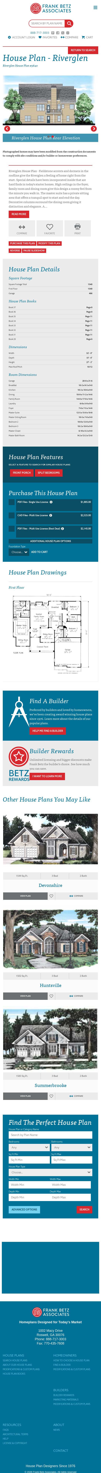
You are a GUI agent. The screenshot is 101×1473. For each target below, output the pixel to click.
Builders (60, 1390)
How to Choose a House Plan (71, 1360)
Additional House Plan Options (50, 541)
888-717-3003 (39, 32)
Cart (89, 37)
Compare (71, 37)
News (56, 1430)
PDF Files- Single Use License (54, 502)
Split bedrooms (49, 473)
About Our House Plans (17, 1365)
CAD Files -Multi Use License (54, 515)
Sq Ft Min (13, 1154)
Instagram (67, 32)
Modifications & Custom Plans (21, 1369)
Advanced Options (24, 1209)
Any (14, 1147)
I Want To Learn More (47, 776)
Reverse (15, 250)
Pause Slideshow (34, 250)
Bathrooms (56, 1141)
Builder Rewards (63, 1395)
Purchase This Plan (22, 243)
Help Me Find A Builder (47, 731)
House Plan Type (17, 1166)
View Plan (25, 896)
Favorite (49, 233)
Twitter (62, 32)
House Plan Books (14, 1373)
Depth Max (55, 1191)
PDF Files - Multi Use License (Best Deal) (54, 529)
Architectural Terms (15, 1434)
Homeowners (64, 1355)
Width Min (14, 1179)
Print (77, 233)
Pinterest (52, 32)
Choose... (17, 552)
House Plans (13, 1355)
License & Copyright (15, 1443)
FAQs (6, 1430)
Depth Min (14, 1191)
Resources (12, 1424)
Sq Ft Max (56, 1154)
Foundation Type (17, 546)
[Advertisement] (50, 1268)
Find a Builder (62, 1365)
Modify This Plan (49, 243)
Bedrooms (14, 1141)
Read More (19, 214)
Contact (60, 1450)
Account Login (23, 37)
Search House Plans (15, 1360)
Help (5, 1438)
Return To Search (83, 50)
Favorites (50, 37)
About (58, 1424)
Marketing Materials (65, 1399)
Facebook (57, 32)
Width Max (55, 1179)
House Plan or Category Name (24, 1129)
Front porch (22, 473)
